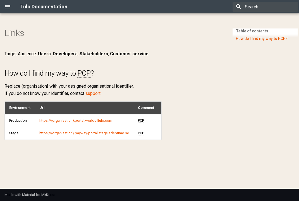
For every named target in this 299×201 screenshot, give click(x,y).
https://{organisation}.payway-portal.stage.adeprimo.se (84, 133)
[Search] (265, 7)
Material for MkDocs (38, 195)
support (93, 93)
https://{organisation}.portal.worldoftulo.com (75, 120)
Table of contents (252, 31)
